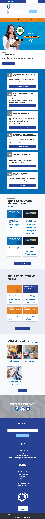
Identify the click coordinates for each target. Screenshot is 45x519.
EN (9, 1)
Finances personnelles (22, 474)
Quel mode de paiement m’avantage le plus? (30, 360)
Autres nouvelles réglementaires (22, 263)
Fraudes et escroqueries (22, 473)
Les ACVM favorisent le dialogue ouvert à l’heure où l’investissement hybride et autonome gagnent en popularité (30, 250)
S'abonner (10, 206)
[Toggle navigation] (36, 6)
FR (12, 1)
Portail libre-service (32, 1)
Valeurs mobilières (22, 480)
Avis (29, 517)
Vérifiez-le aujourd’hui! (8, 63)
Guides (22, 453)
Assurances (22, 478)
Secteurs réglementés (22, 455)
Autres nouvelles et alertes (22, 328)
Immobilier (22, 476)
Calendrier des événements (22, 452)
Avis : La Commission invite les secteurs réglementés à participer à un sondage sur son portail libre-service (14, 223)
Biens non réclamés (22, 485)
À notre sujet (22, 459)
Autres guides (22, 390)
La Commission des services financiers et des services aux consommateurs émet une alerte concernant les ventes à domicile (30, 298)
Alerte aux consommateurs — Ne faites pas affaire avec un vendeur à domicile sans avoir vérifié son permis (14, 298)
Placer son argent (22, 471)
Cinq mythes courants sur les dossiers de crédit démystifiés (14, 382)
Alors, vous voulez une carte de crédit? (14, 360)
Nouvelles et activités (22, 450)
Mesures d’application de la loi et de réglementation (22, 457)
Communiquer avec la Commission (22, 508)
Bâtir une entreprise (23, 481)
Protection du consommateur (22, 483)
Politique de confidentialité (21, 517)
